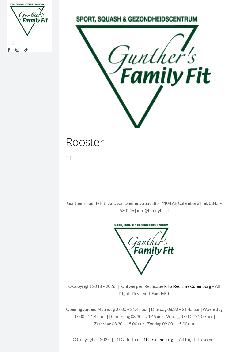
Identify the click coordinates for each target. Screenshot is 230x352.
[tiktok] (26, 50)
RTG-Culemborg (157, 339)
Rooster (85, 141)
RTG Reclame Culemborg (187, 286)
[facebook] (9, 50)
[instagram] (17, 50)
